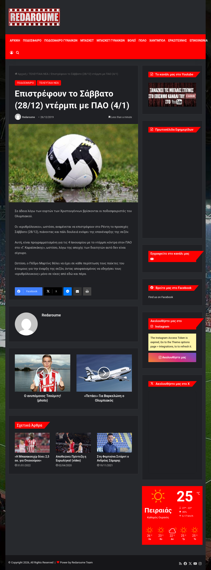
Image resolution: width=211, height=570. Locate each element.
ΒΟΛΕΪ (132, 40)
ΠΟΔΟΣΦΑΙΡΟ (32, 40)
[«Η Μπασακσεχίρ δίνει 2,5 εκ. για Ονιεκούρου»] (32, 443)
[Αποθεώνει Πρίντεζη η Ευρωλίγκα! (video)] (73, 443)
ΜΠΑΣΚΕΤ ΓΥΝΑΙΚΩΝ (111, 40)
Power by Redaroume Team (76, 562)
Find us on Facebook (160, 297)
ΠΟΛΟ (143, 40)
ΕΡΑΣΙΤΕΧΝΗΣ (177, 40)
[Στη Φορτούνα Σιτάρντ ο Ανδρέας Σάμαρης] (114, 443)
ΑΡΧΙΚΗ (15, 40)
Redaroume (28, 117)
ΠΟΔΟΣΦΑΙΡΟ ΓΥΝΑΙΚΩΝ (60, 40)
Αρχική (21, 73)
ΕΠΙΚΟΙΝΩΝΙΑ (199, 40)
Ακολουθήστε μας (172, 357)
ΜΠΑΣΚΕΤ (87, 40)
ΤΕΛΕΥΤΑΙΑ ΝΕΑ (38, 73)
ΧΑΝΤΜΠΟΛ (157, 40)
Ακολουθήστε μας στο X (173, 384)
